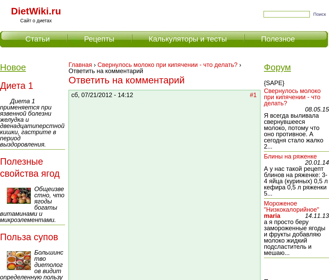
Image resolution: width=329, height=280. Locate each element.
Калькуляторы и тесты (188, 39)
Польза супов (29, 237)
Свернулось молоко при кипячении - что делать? (168, 64)
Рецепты (99, 39)
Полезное (278, 39)
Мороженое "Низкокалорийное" (291, 206)
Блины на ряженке (290, 156)
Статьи (37, 39)
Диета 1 (16, 86)
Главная (80, 64)
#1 (253, 95)
